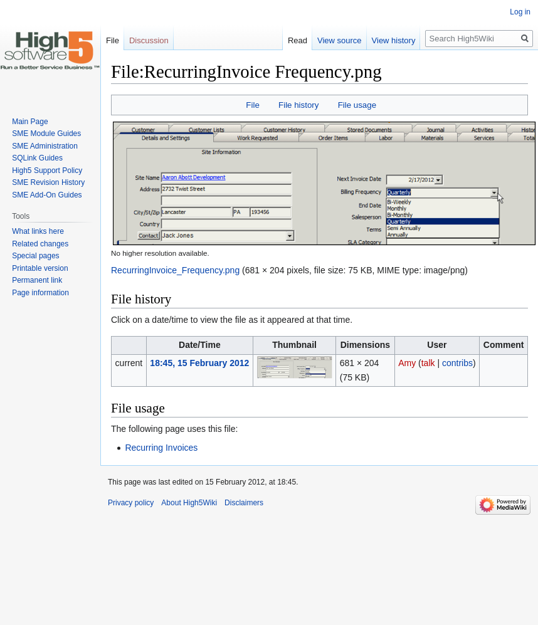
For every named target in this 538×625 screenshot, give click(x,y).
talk (428, 363)
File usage (357, 105)
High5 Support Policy (47, 170)
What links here (38, 231)
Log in (520, 12)
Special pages (35, 255)
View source (325, 40)
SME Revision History (48, 182)
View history (380, 40)
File (252, 105)
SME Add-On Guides (47, 195)
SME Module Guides (46, 133)
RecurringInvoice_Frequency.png (175, 270)
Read (283, 40)
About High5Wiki (189, 502)
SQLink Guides (37, 158)
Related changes (40, 243)
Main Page (30, 121)
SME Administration (45, 146)
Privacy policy (131, 502)
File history (298, 105)
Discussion (149, 40)
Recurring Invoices (161, 448)
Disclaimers (243, 502)
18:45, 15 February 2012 (199, 363)
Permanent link (37, 280)
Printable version (40, 268)
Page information (40, 292)
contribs (457, 363)
